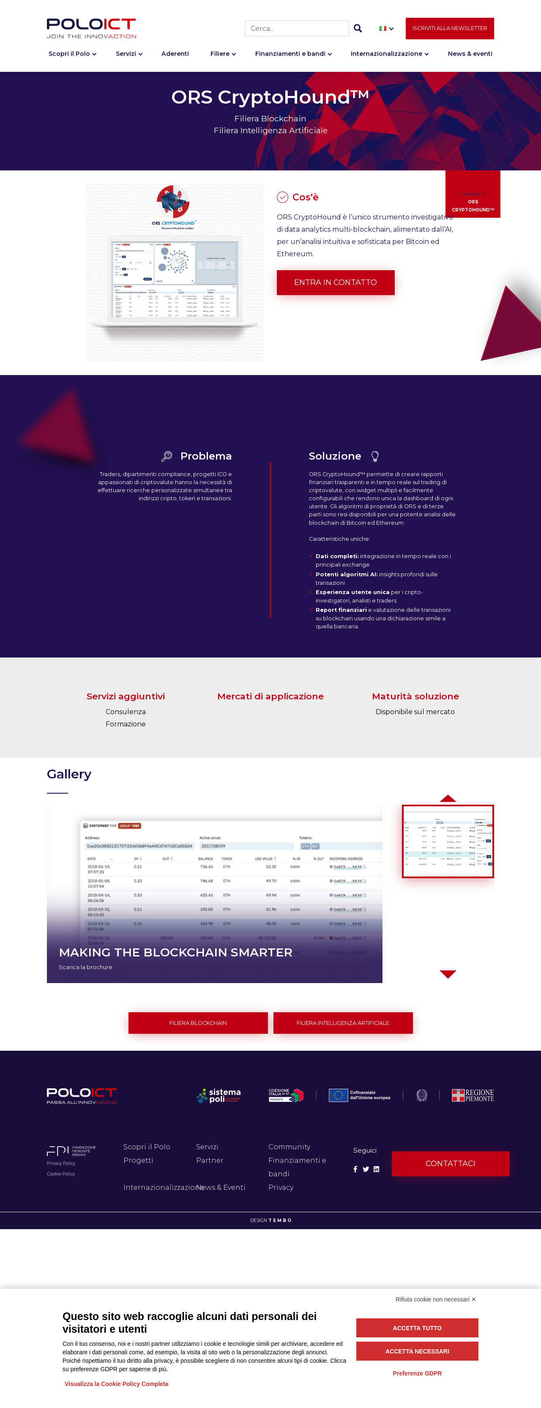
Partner (210, 1160)
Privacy (280, 1187)
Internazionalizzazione (386, 54)
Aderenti (175, 54)
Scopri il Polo (69, 54)
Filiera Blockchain (198, 1023)
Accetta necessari (417, 1351)
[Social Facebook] (355, 1169)
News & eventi (470, 54)
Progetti (138, 1160)
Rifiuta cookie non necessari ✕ (436, 1299)
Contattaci (450, 1163)
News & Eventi (221, 1187)
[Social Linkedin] (376, 1169)
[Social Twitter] (366, 1169)
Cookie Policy (61, 1174)
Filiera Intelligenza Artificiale (343, 1023)
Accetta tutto (417, 1328)
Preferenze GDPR (417, 1373)
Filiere (220, 54)
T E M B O (279, 1220)
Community (289, 1147)
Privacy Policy (61, 1163)
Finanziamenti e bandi (290, 54)
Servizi (126, 54)
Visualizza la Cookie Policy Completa (117, 1384)
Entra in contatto (335, 282)
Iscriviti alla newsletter (450, 28)
